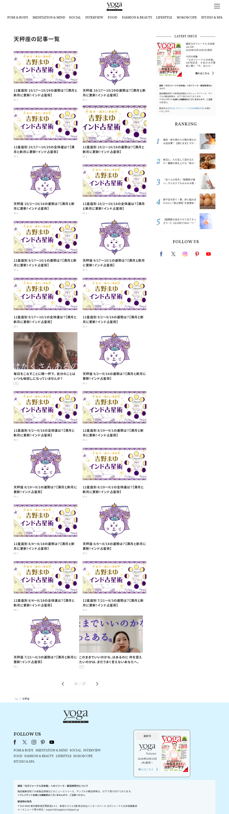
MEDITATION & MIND (49, 18)
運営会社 (152, 803)
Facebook (162, 254)
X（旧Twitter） (75, 722)
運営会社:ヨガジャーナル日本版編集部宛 (185, 108)
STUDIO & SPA (211, 18)
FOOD (112, 18)
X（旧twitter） (173, 254)
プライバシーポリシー (108, 803)
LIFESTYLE (164, 18)
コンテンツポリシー (134, 803)
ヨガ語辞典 (184, 803)
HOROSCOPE (187, 18)
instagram (185, 253)
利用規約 (88, 803)
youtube (102, 722)
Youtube (208, 254)
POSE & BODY (17, 18)
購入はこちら (202, 73)
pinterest (197, 254)
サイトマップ (168, 803)
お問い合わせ (44, 803)
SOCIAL (75, 18)
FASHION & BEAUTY (137, 18)
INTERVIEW (94, 18)
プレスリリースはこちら (67, 803)
